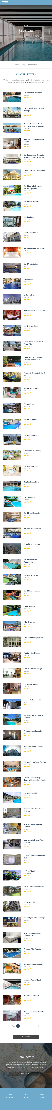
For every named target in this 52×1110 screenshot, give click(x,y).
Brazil (25, 40)
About (42, 1095)
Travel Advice (32, 64)
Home (10, 1095)
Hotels (17, 64)
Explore (18, 40)
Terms (42, 1097)
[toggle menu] (48, 2)
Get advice (26, 1074)
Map (23, 64)
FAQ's (26, 1095)
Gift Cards (9, 1097)
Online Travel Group (28, 1103)
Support (26, 1097)
